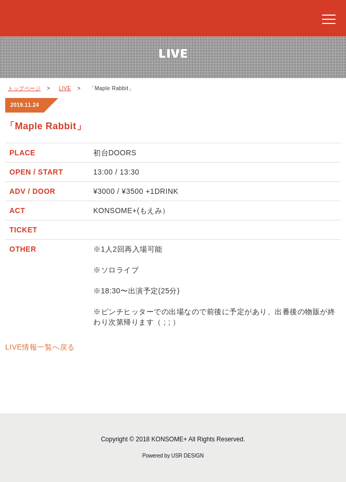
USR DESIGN (187, 456)
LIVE (65, 88)
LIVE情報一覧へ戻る (40, 347)
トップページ (24, 88)
